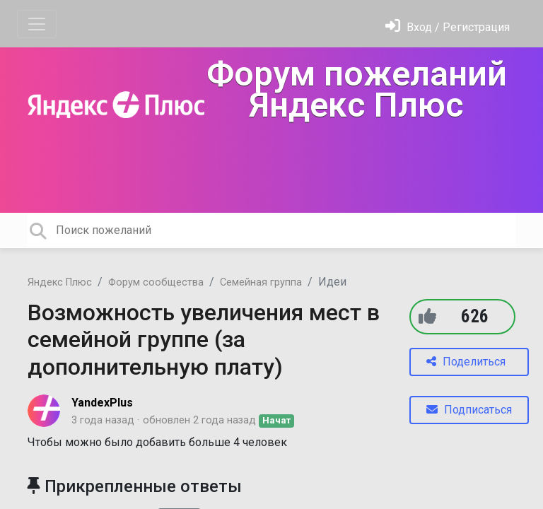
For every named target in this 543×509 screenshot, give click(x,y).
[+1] (427, 316)
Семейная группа (261, 282)
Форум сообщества (156, 282)
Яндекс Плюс (60, 282)
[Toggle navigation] (37, 24)
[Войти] (447, 27)
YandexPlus (102, 402)
